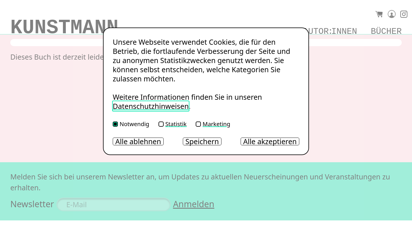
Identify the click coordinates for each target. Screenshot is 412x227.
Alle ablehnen (138, 141)
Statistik (173, 124)
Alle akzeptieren (270, 141)
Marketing (213, 124)
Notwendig (131, 124)
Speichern (202, 141)
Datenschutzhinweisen (151, 106)
